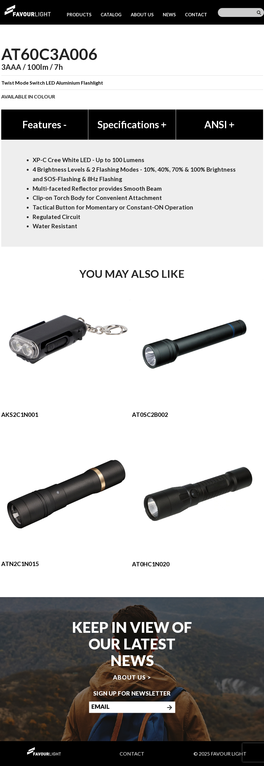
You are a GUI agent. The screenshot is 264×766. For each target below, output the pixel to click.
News (169, 14)
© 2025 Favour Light (220, 753)
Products (79, 14)
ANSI (219, 124)
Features (44, 124)
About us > (132, 677)
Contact (196, 14)
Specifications (132, 124)
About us (142, 14)
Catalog (111, 14)
